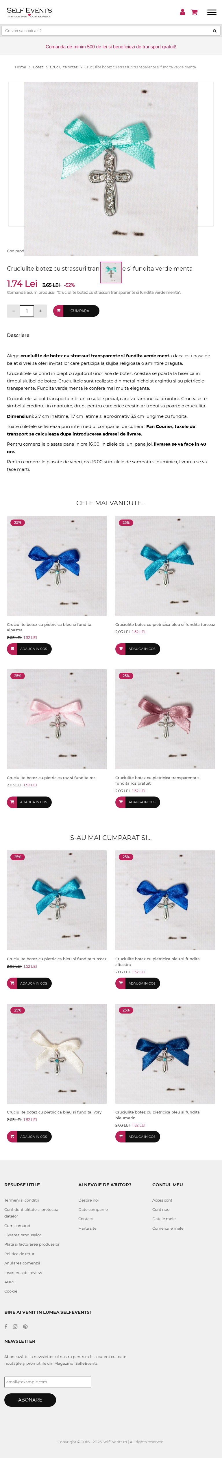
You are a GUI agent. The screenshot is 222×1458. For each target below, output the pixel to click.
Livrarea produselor (22, 1235)
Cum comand (17, 1225)
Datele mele (164, 1218)
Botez (40, 67)
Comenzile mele (168, 1228)
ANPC (9, 1282)
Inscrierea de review (23, 1272)
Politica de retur (19, 1253)
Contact (85, 1218)
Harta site (87, 1228)
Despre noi (88, 1200)
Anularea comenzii (22, 1263)
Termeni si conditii (21, 1200)
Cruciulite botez (66, 67)
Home (22, 67)
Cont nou (161, 1209)
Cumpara (80, 311)
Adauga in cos (33, 649)
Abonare (30, 1400)
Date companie (93, 1209)
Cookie (10, 1291)
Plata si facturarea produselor (32, 1244)
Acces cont (162, 1200)
